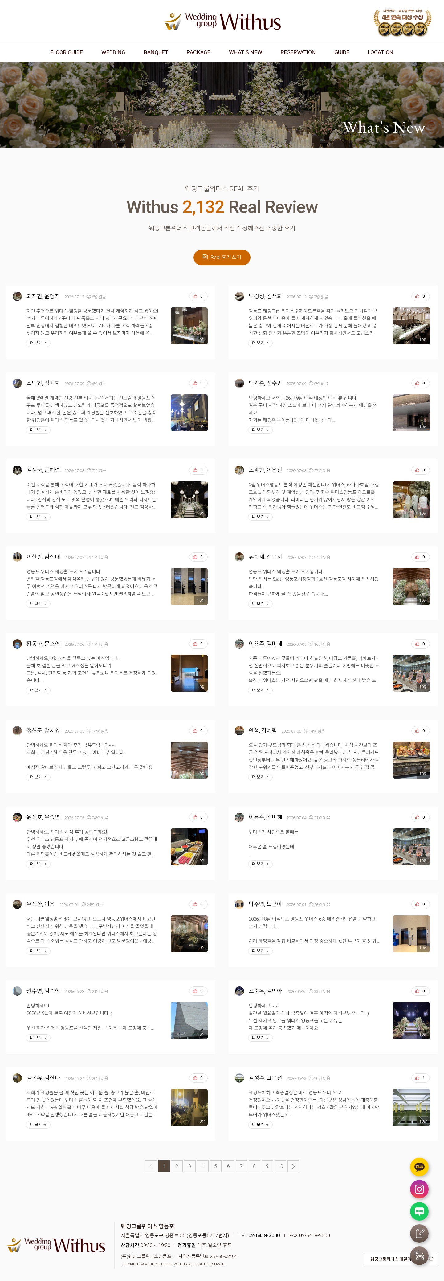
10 (280, 1166)
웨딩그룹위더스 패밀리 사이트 (397, 1259)
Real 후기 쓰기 (222, 257)
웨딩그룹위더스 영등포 (222, 21)
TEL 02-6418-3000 (259, 1235)
